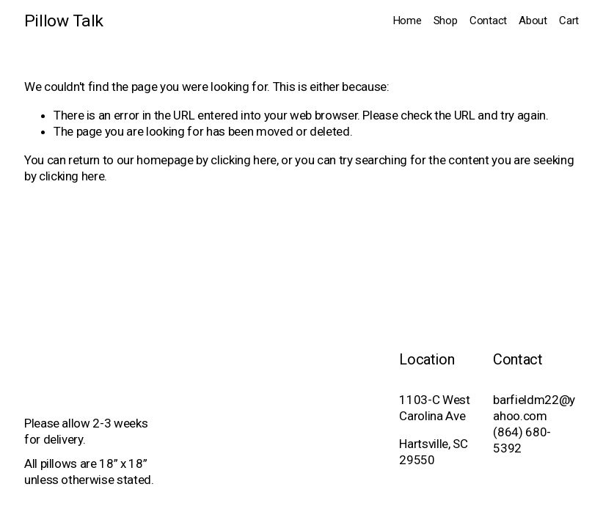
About (533, 20)
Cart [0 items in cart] (569, 20)
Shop (446, 20)
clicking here (244, 160)
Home (407, 20)
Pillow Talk (63, 21)
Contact (488, 20)
